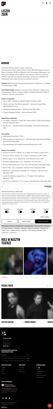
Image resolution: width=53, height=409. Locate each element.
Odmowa (10, 221)
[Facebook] (2, 398)
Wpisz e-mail (4, 355)
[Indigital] (26, 407)
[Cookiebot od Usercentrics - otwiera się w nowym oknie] (45, 187)
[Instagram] (6, 398)
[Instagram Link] (9, 398)
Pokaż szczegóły (45, 216)
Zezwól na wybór (26, 221)
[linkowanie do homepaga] (3, 335)
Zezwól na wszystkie (43, 221)
